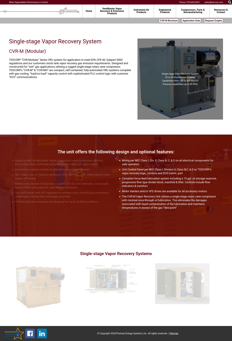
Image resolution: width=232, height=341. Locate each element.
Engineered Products (165, 11)
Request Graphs (213, 20)
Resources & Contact (221, 11)
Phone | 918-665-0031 (189, 2)
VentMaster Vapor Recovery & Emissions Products (112, 11)
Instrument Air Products (141, 11)
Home (89, 11)
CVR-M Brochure (169, 20)
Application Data (191, 20)
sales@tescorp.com (213, 2)
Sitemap (173, 333)
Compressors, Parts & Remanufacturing (193, 11)
